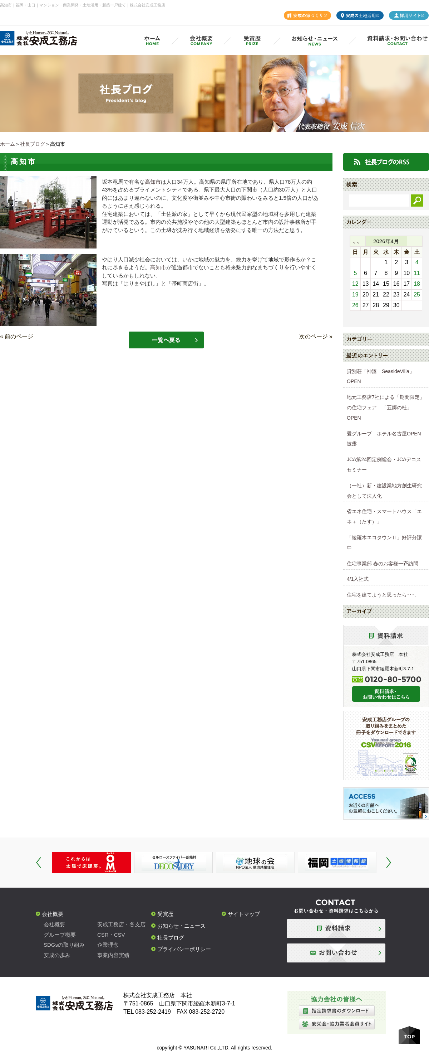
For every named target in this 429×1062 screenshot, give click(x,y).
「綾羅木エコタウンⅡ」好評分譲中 (384, 543)
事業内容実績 (113, 955)
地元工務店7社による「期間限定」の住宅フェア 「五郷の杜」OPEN (386, 407)
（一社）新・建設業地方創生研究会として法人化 (384, 491)
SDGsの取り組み (64, 945)
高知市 (153, 182)
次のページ (313, 336)
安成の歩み (57, 955)
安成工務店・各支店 (121, 924)
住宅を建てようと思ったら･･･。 (383, 595)
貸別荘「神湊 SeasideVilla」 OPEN (383, 376)
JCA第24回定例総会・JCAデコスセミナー (384, 465)
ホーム (7, 144)
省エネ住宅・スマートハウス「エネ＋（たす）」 (384, 516)
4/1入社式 (358, 579)
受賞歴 (165, 914)
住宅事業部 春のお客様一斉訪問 (382, 563)
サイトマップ (244, 914)
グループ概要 (60, 935)
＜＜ (356, 242)
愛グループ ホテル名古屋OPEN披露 (384, 439)
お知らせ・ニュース (181, 926)
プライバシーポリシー (184, 949)
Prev (38, 862)
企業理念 (108, 945)
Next (388, 862)
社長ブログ (32, 144)
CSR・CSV (111, 935)
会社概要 (52, 914)
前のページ (19, 336)
